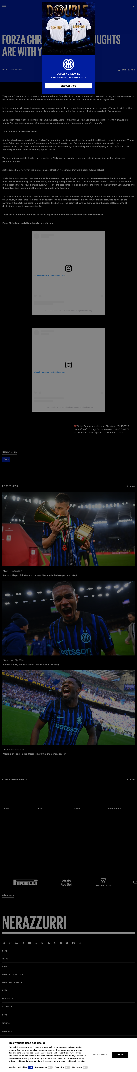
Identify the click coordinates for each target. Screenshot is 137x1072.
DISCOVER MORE (68, 86)
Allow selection (100, 1054)
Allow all (120, 1054)
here (19, 1058)
